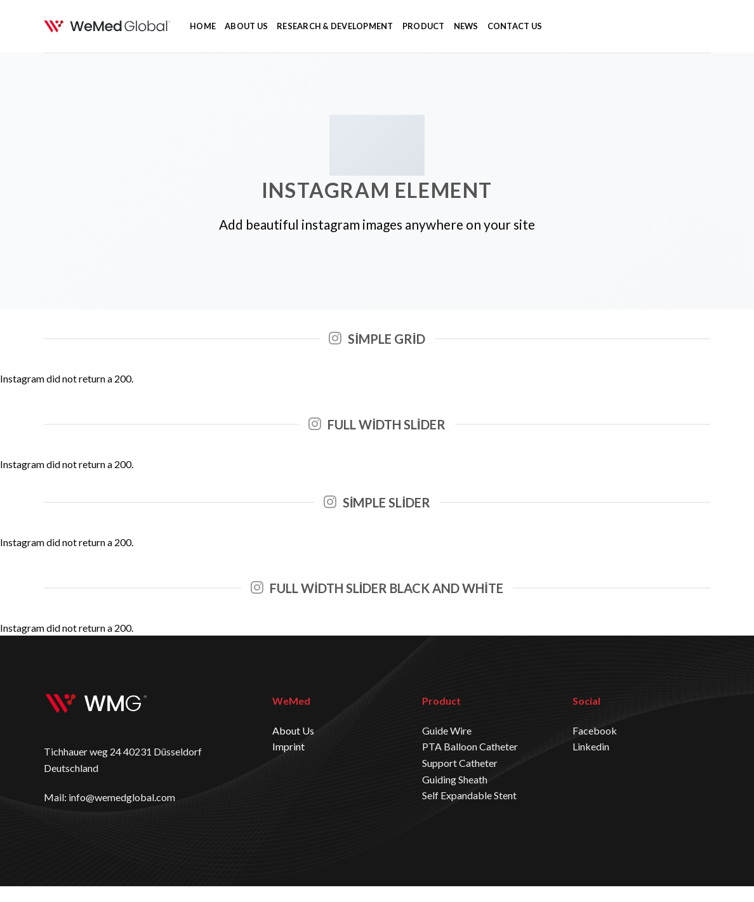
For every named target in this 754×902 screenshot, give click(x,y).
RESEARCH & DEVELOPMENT (335, 26)
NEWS (466, 26)
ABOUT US (246, 26)
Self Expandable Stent (469, 795)
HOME (203, 26)
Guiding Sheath (454, 779)
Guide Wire (447, 730)
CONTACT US (515, 26)
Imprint (288, 746)
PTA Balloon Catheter (470, 746)
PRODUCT (423, 26)
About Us (293, 730)
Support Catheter (460, 763)
